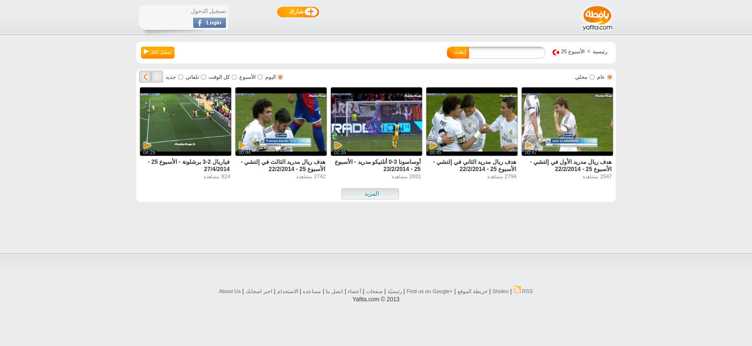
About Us (230, 291)
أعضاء (354, 291)
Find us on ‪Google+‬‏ (430, 291)
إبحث (460, 52)
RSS (523, 291)
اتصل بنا (334, 291)
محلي (581, 77)
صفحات (374, 291)
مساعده (312, 291)
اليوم (270, 77)
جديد (170, 77)
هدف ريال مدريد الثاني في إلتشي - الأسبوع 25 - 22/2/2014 (474, 166)
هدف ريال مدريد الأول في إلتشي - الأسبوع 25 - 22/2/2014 (570, 166)
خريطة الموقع (473, 291)
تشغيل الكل (158, 52)
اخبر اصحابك (259, 291)
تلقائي (192, 77)
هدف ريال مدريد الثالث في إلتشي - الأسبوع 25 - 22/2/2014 (283, 166)
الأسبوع (247, 77)
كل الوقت (219, 77)
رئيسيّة (395, 291)
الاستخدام (287, 291)
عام (601, 77)
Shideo (500, 291)
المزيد (371, 193)
